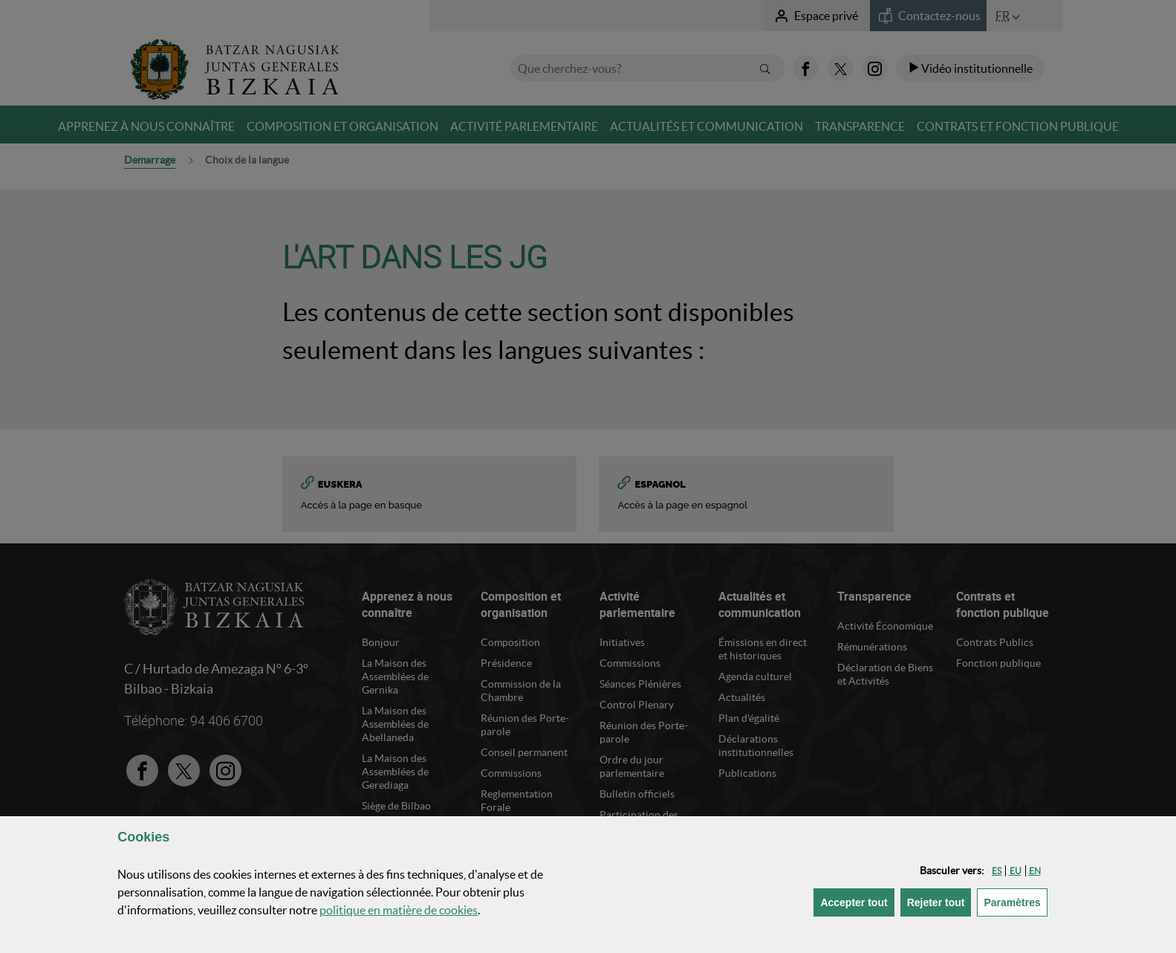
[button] (996, 871)
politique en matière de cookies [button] (398, 910)
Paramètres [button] (1015, 901)
